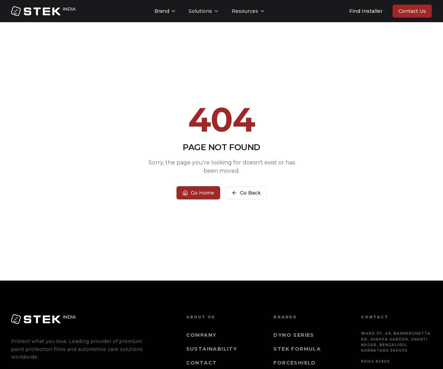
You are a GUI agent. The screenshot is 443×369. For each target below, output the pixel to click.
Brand (165, 11)
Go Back (246, 193)
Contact (201, 363)
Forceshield (294, 363)
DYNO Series (293, 335)
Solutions (204, 11)
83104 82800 (375, 361)
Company (201, 335)
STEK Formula (297, 349)
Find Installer (365, 11)
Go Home (198, 193)
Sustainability (211, 349)
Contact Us (412, 11)
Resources (248, 11)
